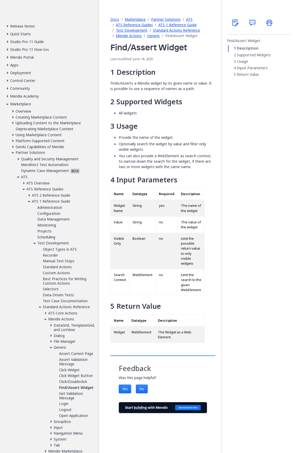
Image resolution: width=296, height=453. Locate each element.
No (141, 389)
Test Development (131, 30)
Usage (242, 61)
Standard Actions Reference (176, 30)
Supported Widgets (254, 55)
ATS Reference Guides (134, 25)
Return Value (248, 74)
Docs (114, 19)
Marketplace (135, 19)
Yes (125, 389)
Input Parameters (252, 68)
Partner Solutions (166, 19)
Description (247, 48)
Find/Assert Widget (243, 41)
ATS (189, 19)
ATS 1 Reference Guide (177, 25)
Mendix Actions (129, 35)
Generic (153, 35)
